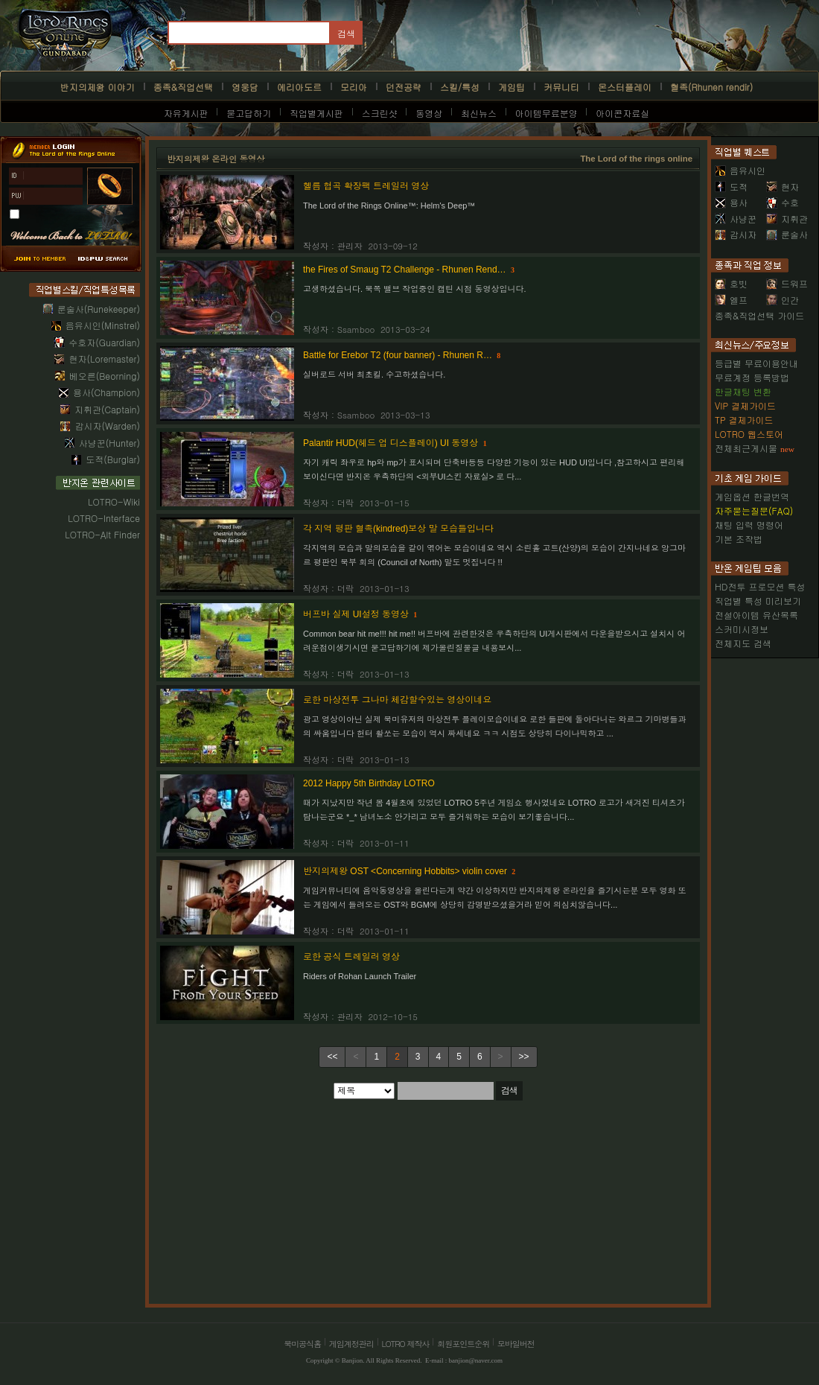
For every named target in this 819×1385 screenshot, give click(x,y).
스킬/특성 (459, 86)
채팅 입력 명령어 (749, 524)
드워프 (787, 283)
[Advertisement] (271, 1201)
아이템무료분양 (546, 112)
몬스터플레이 (624, 86)
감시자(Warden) (107, 425)
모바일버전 (516, 1343)
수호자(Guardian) (104, 342)
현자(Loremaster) (104, 358)
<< (332, 1056)
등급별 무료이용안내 (756, 363)
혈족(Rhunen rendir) (711, 86)
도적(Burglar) (113, 459)
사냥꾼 (735, 218)
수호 (782, 202)
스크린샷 (380, 112)
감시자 (735, 234)
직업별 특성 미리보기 (758, 600)
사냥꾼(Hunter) (109, 442)
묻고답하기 (248, 112)
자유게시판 (186, 112)
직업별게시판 (316, 112)
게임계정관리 (351, 1343)
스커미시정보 (741, 629)
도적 (731, 186)
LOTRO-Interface (104, 518)
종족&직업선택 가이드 (759, 315)
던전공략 (403, 86)
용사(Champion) (106, 392)
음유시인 (740, 170)
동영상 (428, 112)
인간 (782, 299)
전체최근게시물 (746, 448)
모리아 (353, 86)
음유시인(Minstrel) (103, 325)
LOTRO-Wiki (114, 501)
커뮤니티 (561, 86)
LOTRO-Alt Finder (102, 534)
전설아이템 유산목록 (756, 614)
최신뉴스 (479, 112)
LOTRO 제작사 (406, 1343)
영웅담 (245, 86)
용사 (731, 202)
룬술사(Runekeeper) (98, 308)
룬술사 (787, 234)
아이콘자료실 (622, 112)
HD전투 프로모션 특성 (760, 586)
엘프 (731, 299)
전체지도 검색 (743, 643)
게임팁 (511, 86)
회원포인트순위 (463, 1343)
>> (524, 1056)
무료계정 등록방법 (752, 377)
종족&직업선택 (183, 86)
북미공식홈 (302, 1343)
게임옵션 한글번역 (752, 496)
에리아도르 (299, 86)
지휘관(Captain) (107, 409)
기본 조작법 (738, 538)
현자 (782, 186)
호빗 (731, 283)
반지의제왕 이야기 (97, 86)
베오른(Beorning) (104, 375)
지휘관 (787, 218)
